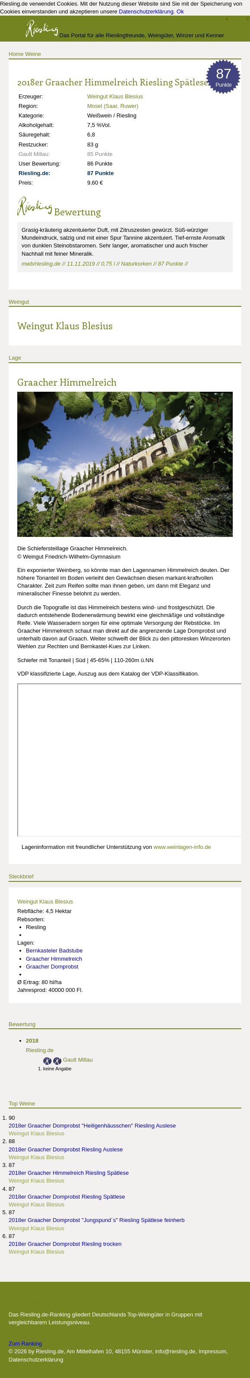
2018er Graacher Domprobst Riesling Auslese (66, 1149)
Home (16, 54)
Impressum (212, 1351)
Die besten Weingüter (55, 1300)
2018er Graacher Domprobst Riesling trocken (65, 1244)
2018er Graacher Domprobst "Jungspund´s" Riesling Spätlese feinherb (96, 1220)
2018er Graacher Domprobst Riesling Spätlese (67, 1196)
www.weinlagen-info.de (182, 847)
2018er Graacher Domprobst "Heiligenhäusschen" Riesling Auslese (92, 1125)
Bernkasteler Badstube (54, 950)
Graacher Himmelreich (67, 381)
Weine (33, 54)
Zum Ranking (25, 1343)
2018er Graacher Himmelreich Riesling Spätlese (69, 1173)
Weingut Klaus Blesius (115, 96)
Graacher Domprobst (52, 966)
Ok (180, 11)
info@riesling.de (175, 1351)
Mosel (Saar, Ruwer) (112, 106)
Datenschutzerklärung (146, 11)
